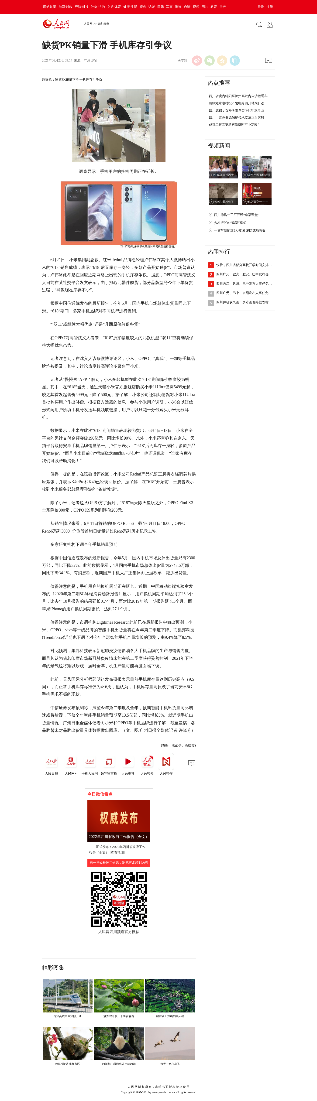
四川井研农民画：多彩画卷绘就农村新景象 (247, 302)
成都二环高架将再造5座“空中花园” (234, 125)
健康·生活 (130, 7)
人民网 (88, 23)
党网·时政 (65, 7)
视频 (196, 7)
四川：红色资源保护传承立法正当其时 (236, 117)
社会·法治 (98, 7)
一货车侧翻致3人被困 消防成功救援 (239, 230)
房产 (222, 7)
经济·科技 (82, 7)
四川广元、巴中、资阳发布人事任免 (242, 293)
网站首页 (49, 7)
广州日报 (90, 60)
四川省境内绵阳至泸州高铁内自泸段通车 (238, 96)
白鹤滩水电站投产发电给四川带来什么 (236, 103)
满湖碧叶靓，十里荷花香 (118, 1016)
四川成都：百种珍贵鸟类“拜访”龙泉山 (236, 110)
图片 (205, 7)
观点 (143, 7)
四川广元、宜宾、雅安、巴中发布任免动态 (247, 274)
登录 (261, 7)
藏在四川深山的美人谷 (170, 1016)
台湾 (187, 7)
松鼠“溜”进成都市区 (67, 1064)
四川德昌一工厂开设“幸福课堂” (236, 215)
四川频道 (103, 23)
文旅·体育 (114, 7)
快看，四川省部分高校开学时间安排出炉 (245, 265)
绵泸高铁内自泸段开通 (68, 1016)
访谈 (151, 7)
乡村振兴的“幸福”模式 (230, 223)
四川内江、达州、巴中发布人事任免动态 (245, 283)
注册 (269, 7)
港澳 (178, 7)
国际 (160, 7)
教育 (213, 7)
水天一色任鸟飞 (170, 1064)
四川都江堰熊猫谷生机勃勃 (119, 1064)
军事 (169, 7)
